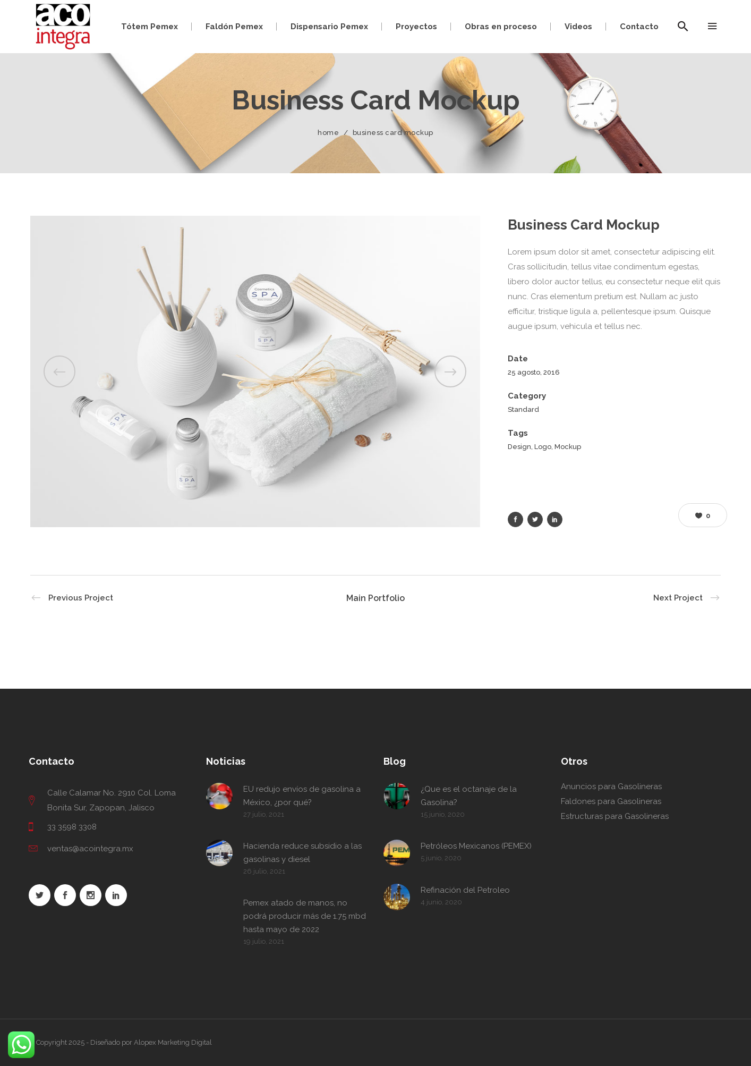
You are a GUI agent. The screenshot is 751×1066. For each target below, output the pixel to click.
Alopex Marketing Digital (173, 1042)
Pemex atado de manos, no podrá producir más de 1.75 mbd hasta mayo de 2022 (304, 916)
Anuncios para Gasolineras (611, 786)
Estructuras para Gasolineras (615, 816)
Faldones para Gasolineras (611, 801)
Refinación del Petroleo (465, 890)
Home (328, 132)
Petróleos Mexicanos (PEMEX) (476, 846)
